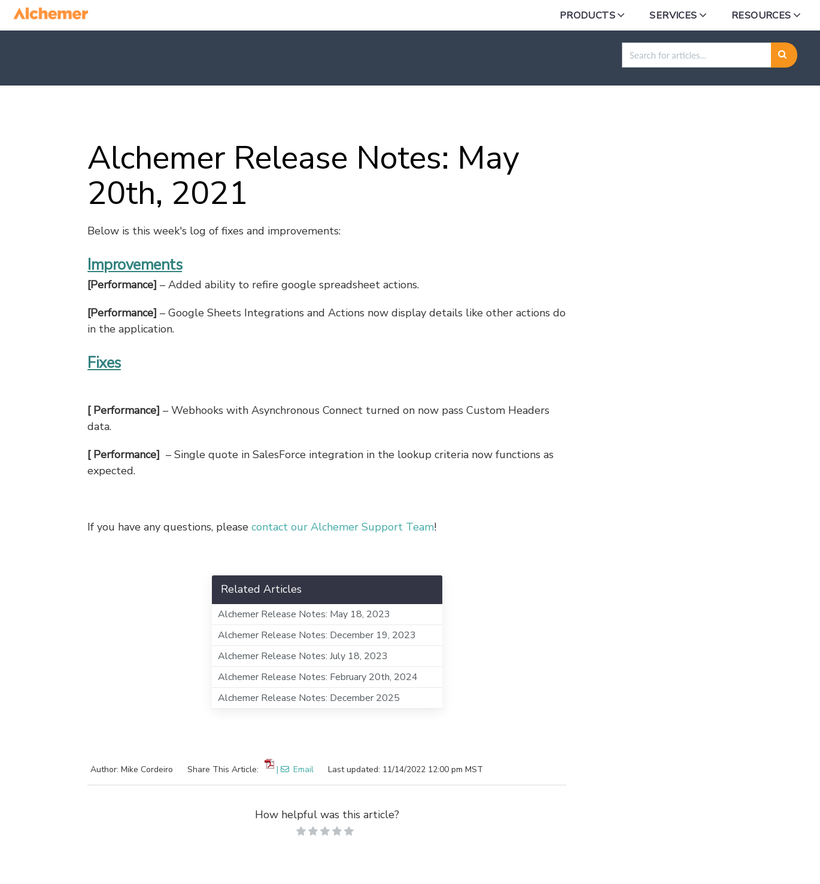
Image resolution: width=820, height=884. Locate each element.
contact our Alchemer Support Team (342, 527)
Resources (761, 15)
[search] (697, 55)
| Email (295, 769)
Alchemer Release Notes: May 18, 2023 (304, 614)
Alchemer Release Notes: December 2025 (309, 698)
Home (72, 113)
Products (587, 15)
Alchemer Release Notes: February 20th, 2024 (318, 677)
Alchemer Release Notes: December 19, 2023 (317, 635)
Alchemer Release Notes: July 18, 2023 (303, 656)
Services (673, 15)
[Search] (784, 55)
